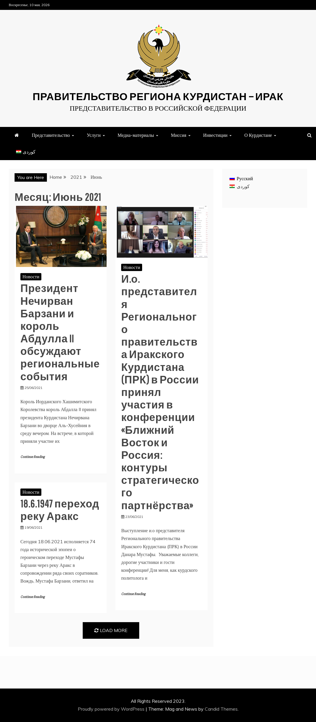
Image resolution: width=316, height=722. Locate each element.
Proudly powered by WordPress (112, 709)
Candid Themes (221, 709)
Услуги (94, 135)
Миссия (178, 135)
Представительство (51, 135)
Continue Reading (32, 457)
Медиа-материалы (136, 135)
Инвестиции (215, 135)
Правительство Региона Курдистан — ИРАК (158, 96)
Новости (30, 276)
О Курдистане (258, 135)
